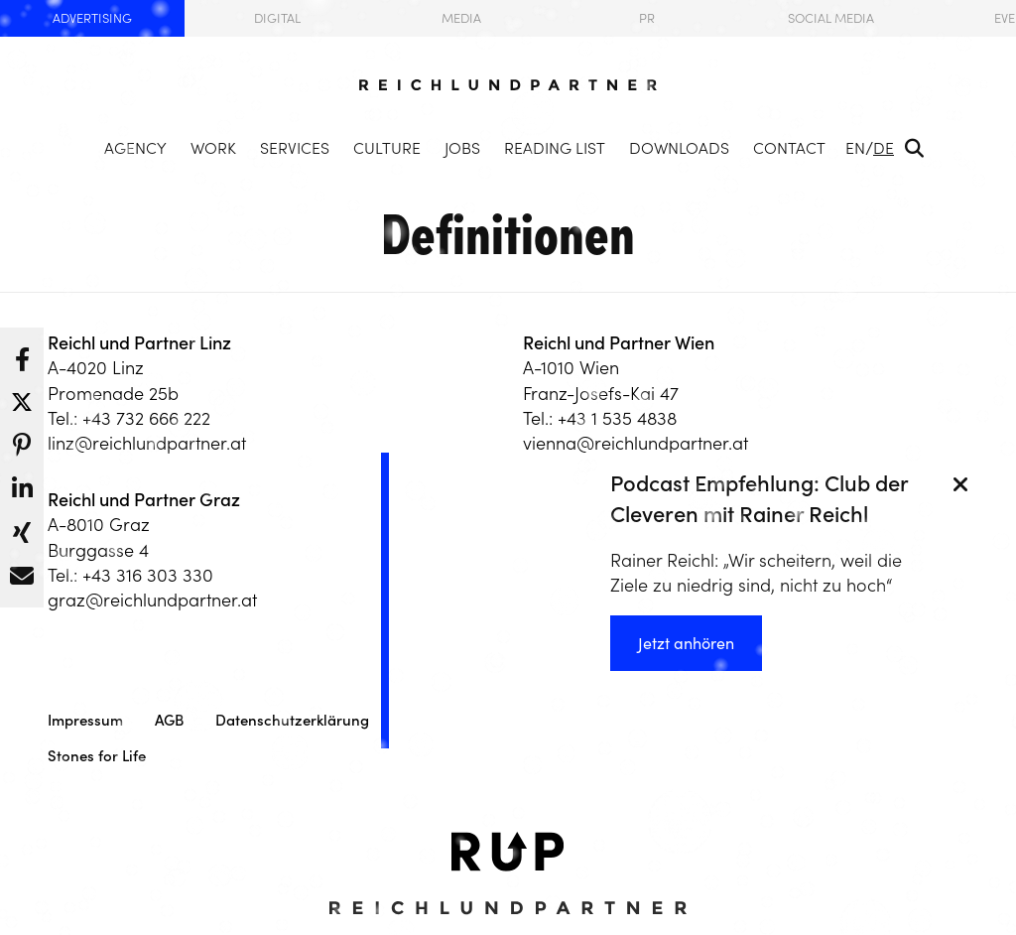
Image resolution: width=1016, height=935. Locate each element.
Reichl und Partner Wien (618, 343)
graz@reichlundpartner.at (152, 600)
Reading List (554, 148)
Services (294, 148)
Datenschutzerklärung (292, 720)
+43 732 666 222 (146, 418)
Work (213, 148)
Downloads (679, 148)
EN (855, 148)
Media (461, 18)
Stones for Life (97, 755)
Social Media (831, 18)
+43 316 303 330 (147, 575)
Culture (387, 148)
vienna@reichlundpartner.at (635, 443)
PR (647, 18)
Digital (277, 18)
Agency (135, 148)
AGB (169, 720)
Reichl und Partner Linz (139, 343)
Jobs (462, 148)
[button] (22, 354)
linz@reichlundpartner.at (147, 443)
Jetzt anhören (686, 643)
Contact (789, 148)
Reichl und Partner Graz (144, 499)
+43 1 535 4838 (617, 418)
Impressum (85, 720)
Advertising (92, 18)
